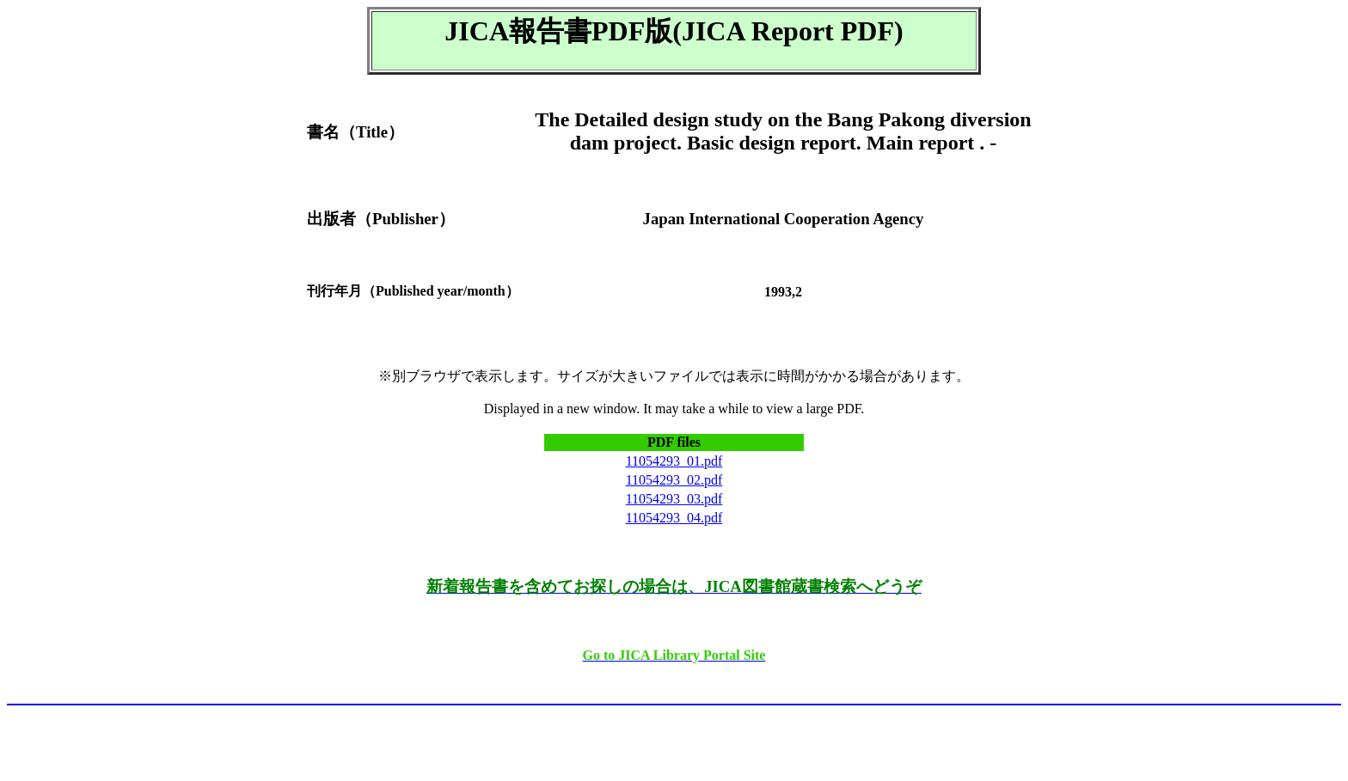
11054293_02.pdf (674, 480)
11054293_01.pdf (674, 461)
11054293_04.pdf (674, 517)
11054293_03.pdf (674, 498)
